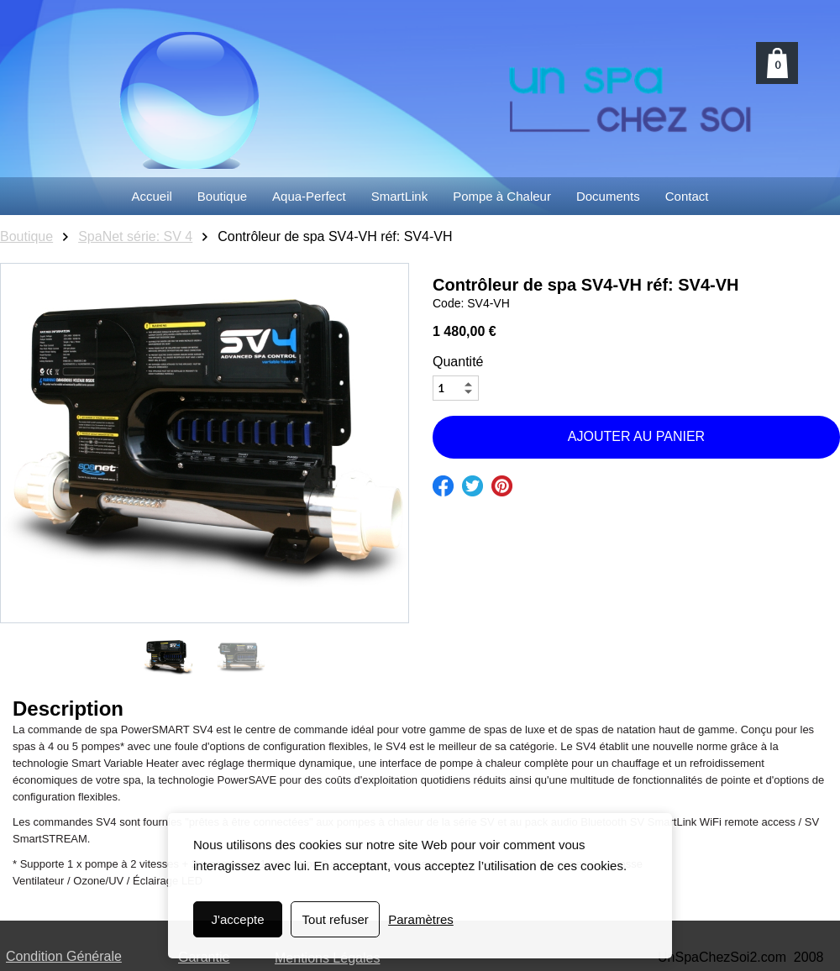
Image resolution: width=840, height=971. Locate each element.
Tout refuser (335, 919)
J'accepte (238, 919)
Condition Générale (64, 956)
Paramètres (421, 919)
